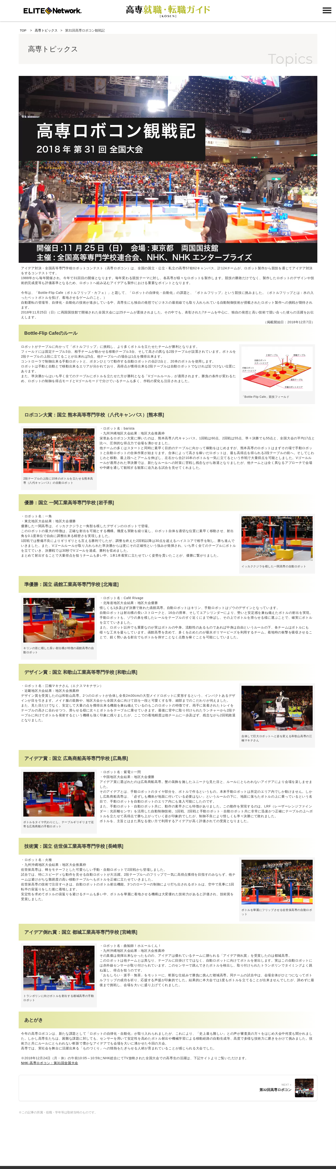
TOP (23, 30)
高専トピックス (46, 30)
